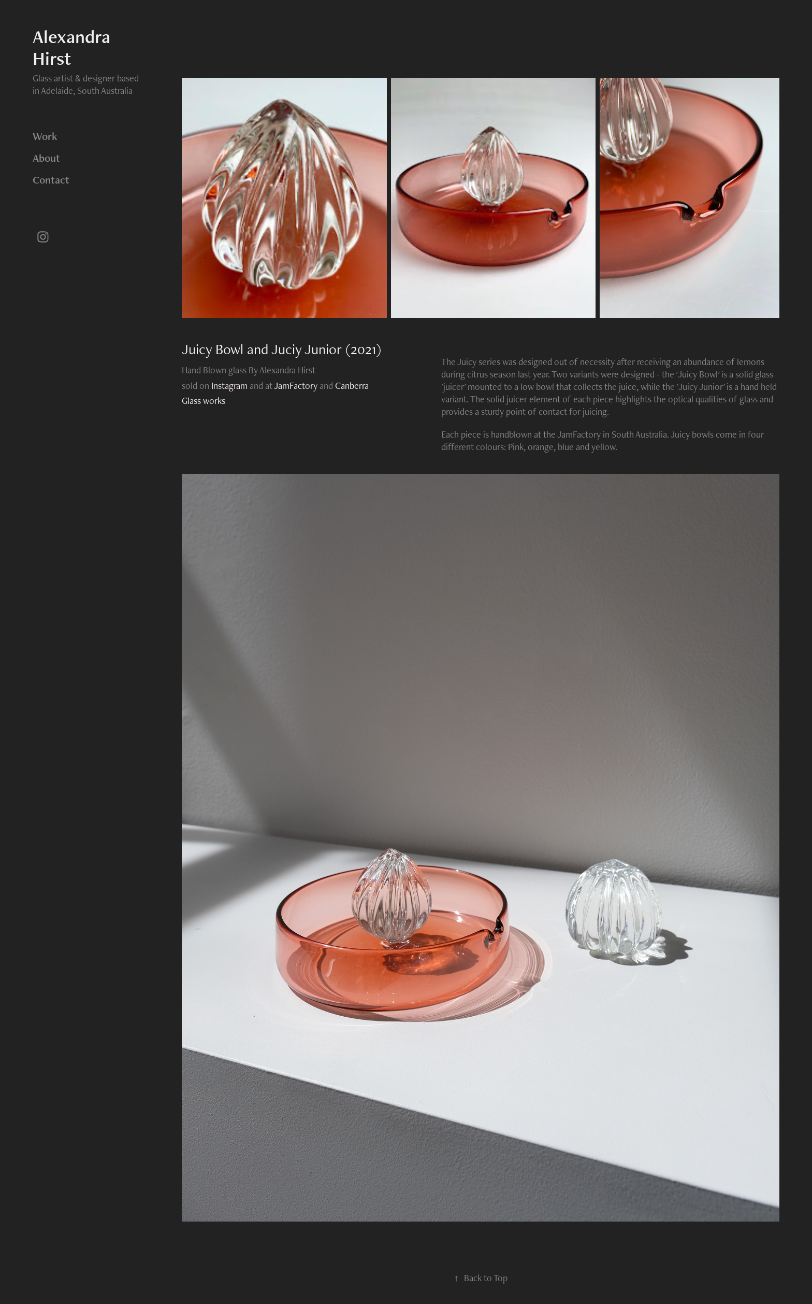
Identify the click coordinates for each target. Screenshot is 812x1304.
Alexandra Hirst (74, 47)
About (46, 158)
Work (45, 136)
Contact (51, 180)
